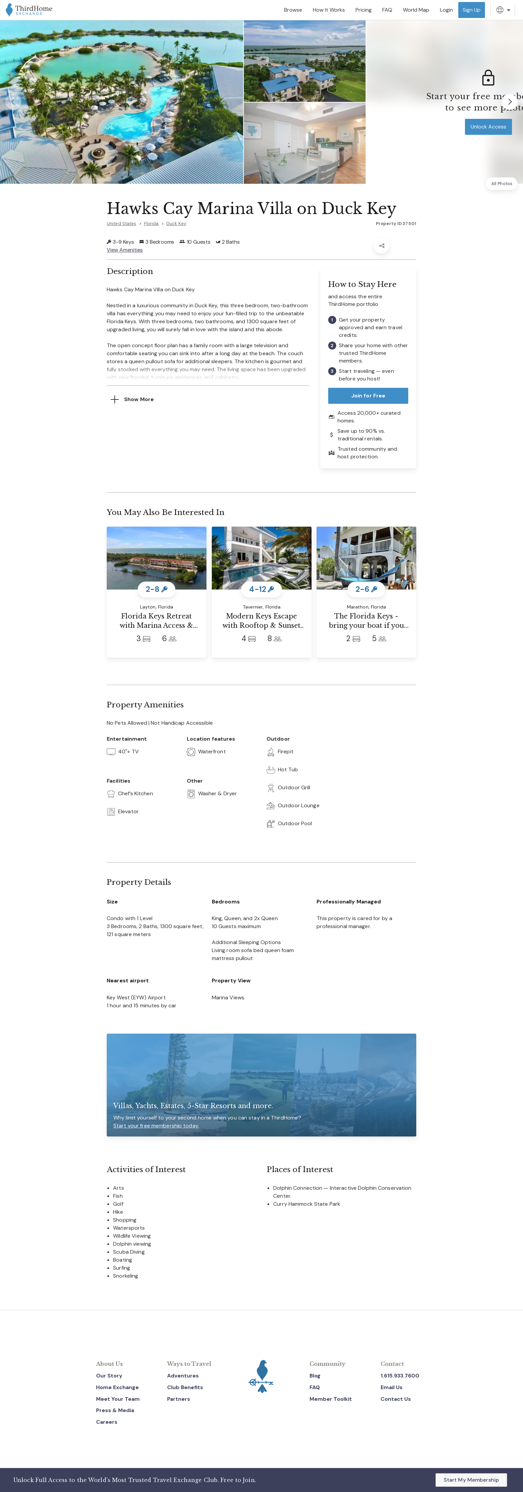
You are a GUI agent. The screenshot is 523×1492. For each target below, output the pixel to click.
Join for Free (368, 395)
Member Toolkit (331, 1398)
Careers (106, 1421)
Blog (315, 1375)
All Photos (501, 183)
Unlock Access (488, 126)
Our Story (109, 1375)
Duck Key (176, 223)
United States (121, 223)
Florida (151, 223)
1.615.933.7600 (400, 1375)
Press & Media (115, 1410)
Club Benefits (185, 1387)
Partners (178, 1398)
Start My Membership (471, 1479)
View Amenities (125, 249)
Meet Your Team (118, 1398)
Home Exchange (117, 1387)
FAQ (315, 1387)
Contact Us (396, 1398)
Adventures (183, 1375)
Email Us (392, 1387)
